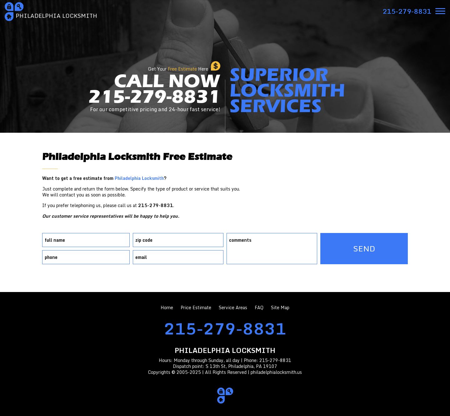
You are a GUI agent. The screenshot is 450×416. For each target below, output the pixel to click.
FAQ (259, 307)
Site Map (280, 307)
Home (167, 307)
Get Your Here (178, 68)
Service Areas (233, 307)
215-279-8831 (225, 328)
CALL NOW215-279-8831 (154, 92)
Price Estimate (196, 307)
